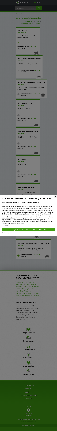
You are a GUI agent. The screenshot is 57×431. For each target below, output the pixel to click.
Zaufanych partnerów (32, 214)
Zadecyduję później (8, 233)
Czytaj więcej (6, 225)
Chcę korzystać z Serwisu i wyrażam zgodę (28, 230)
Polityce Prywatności (8, 218)
